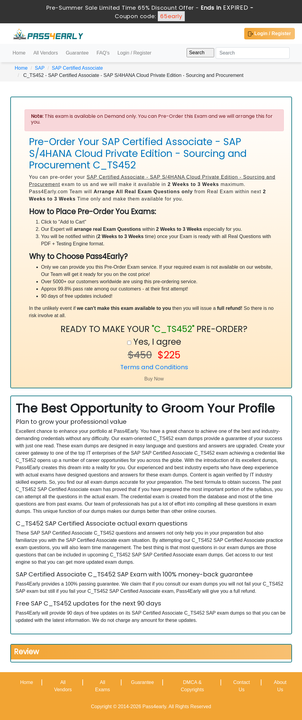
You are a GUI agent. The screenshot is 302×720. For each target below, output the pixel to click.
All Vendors (45, 52)
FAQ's (103, 52)
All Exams (102, 686)
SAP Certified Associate (77, 68)
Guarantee (77, 52)
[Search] (253, 53)
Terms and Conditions (154, 367)
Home (19, 52)
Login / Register (269, 33)
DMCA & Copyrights (192, 686)
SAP (40, 68)
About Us (280, 686)
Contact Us (241, 686)
